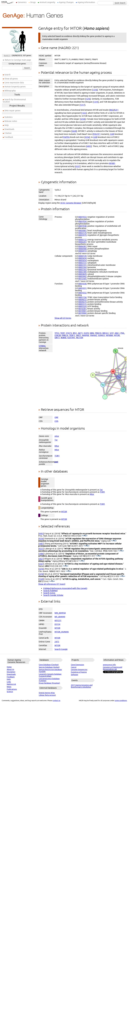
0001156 (82, 297)
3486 (41, 554)
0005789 (82, 272)
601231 (58, 620)
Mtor (57, 446)
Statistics (8, 117)
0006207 (82, 242)
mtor (57, 436)
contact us (56, 700)
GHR (112, 134)
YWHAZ (93, 335)
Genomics (22, 2)
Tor (56, 440)
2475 (57, 641)
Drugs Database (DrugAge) (49, 683)
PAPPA (66, 137)
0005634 (82, 258)
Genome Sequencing (79, 670)
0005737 (82, 263)
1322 (84, 113)
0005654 (82, 260)
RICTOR (79, 337)
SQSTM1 (71, 337)
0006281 (82, 246)
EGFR (86, 333)
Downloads (9, 129)
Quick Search (120, 3)
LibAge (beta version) (47, 695)
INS (111, 110)
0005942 (82, 276)
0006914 (82, 251)
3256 (41, 569)
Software (74, 675)
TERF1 (72, 335)
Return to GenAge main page (18, 60)
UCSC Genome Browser (71, 203)
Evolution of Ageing (79, 672)
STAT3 (69, 333)
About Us (10, 669)
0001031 (82, 288)
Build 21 (7, 55)
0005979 (82, 235)
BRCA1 (105, 333)
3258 (82, 119)
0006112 (82, 239)
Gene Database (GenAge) (49, 665)
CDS (56, 421)
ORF (56, 417)
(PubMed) (84, 536)
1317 (82, 105)
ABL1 (117, 333)
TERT (62, 333)
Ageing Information (86, 2)
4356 (87, 137)
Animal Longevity (47, 2)
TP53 (57, 333)
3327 (41, 564)
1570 (88, 99)
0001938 (82, 226)
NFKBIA (109, 335)
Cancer (73, 667)
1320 (41, 579)
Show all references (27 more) (51, 584)
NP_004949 (60, 617)
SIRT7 (57, 337)
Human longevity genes (15, 86)
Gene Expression (77, 665)
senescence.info (109, 665)
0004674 (82, 302)
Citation (7, 133)
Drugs (33, 2)
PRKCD (98, 333)
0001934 (82, 221)
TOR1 (57, 456)
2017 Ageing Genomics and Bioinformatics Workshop (81, 686)
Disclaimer (11, 672)
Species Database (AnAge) (49, 667)
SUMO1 (101, 335)
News (9, 687)
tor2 (56, 462)
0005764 (82, 267)
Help (6, 125)
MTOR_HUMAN (62, 632)
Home (9, 667)
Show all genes (11, 78)
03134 (57, 624)
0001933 (82, 217)
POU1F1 (97, 134)
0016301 (82, 308)
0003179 (82, 233)
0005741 (82, 265)
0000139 (82, 256)
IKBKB (63, 337)
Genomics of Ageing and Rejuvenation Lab (112, 668)
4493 (89, 146)
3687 (41, 543)
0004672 (82, 299)
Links (9, 682)
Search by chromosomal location (14, 100)
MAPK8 (85, 335)
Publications (12, 689)
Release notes (10, 121)
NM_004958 (60, 613)
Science (10, 692)
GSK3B (58, 335)
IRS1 (75, 333)
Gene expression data (14, 82)
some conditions (121, 700)
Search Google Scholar (53, 595)
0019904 (82, 313)
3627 (41, 559)
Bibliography (10, 90)
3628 (74, 131)
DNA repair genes (12, 110)
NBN (92, 333)
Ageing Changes (66, 2)
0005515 (82, 304)
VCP (112, 333)
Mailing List (11, 684)
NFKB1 (112, 163)
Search (27, 68)
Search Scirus (49, 593)
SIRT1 (78, 335)
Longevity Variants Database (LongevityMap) (50, 675)
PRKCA (65, 335)
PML (122, 333)
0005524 (82, 306)
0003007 (82, 230)
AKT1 (80, 333)
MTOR (117, 335)
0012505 (82, 278)
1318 (95, 90)
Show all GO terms (63, 318)
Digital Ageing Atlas (47, 693)
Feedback (8, 137)
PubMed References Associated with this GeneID (65, 588)
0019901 (82, 311)
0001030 (82, 284)
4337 (77, 166)
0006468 (82, 248)
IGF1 (116, 110)
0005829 (82, 274)
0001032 (82, 293)
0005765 (82, 269)
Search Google (61, 649)
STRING (42, 346)
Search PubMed (50, 590)
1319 (95, 102)
